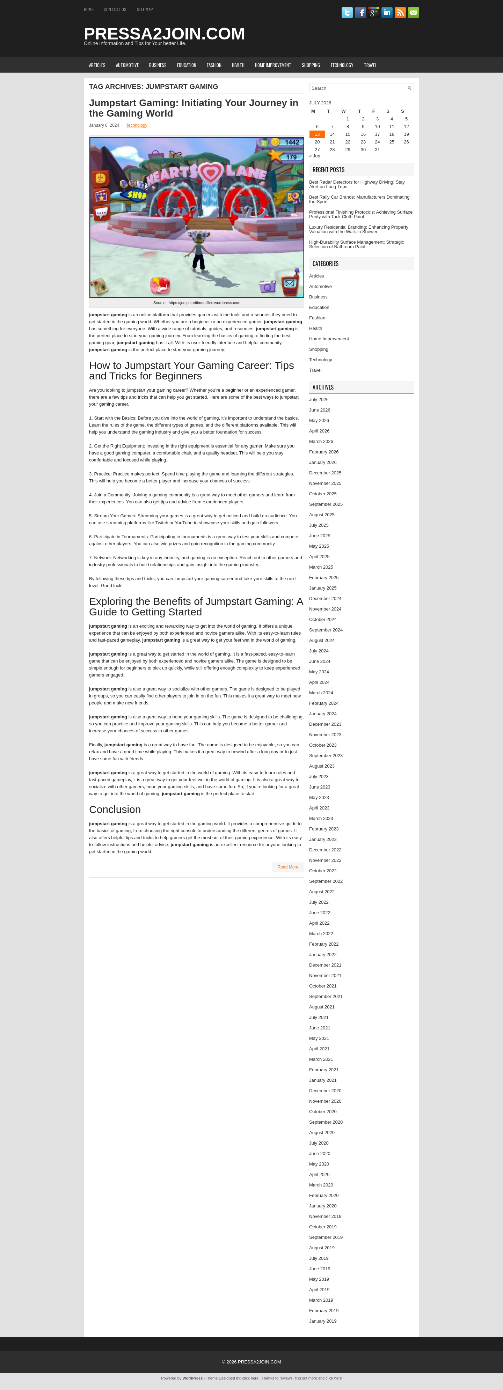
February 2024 (324, 703)
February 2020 (324, 1195)
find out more (306, 1378)
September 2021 (326, 996)
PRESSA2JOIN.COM (164, 33)
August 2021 (322, 1007)
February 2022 (324, 944)
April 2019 (319, 1289)
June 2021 (319, 1027)
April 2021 (319, 1048)
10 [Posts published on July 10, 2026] (377, 126)
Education (186, 64)
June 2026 (319, 410)
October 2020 (323, 1111)
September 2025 (326, 504)
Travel (370, 64)
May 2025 (319, 546)
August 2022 (322, 891)
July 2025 (319, 525)
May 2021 (319, 1038)
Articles (97, 64)
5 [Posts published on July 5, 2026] (406, 118)
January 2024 (323, 713)
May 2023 (319, 797)
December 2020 (325, 1090)
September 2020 (326, 1122)
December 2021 (325, 965)
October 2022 (323, 870)
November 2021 (325, 975)
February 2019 (324, 1310)
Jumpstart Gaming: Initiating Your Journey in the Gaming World (193, 108)
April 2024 (319, 682)
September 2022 (326, 881)
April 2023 (319, 808)
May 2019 (319, 1279)
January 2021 (323, 1080)
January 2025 (323, 588)
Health (238, 64)
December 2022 (325, 849)
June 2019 (319, 1268)
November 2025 (325, 483)
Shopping (311, 64)
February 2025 (324, 577)
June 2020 (319, 1153)
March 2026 (321, 441)
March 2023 (321, 818)
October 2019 (323, 1226)
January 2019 (323, 1321)
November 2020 (325, 1101)
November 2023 (325, 734)
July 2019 (319, 1258)
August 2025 (322, 514)
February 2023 (324, 828)
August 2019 (322, 1247)
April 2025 (319, 556)
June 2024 (319, 661)
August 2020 (322, 1132)
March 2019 (321, 1300)
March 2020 (321, 1185)
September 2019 (326, 1237)
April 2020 (319, 1174)
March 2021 (321, 1059)
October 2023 (323, 745)
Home (88, 9)
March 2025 (321, 567)
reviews (285, 1378)
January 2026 (323, 462)
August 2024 (322, 640)
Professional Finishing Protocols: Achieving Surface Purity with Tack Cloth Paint (361, 214)
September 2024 (326, 630)
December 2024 (325, 598)
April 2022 (319, 923)
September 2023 (326, 755)
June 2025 (319, 535)
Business (158, 64)
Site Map (145, 9)
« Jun (314, 155)
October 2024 (323, 619)
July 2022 (319, 902)
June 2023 (319, 787)
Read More (288, 867)
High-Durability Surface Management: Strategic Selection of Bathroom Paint (356, 244)
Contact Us (115, 9)
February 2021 (324, 1069)
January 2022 (323, 954)
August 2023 (322, 766)
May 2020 (319, 1164)
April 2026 (319, 431)
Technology (341, 64)
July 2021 (319, 1017)
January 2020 (323, 1205)
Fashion (214, 64)
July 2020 (319, 1143)
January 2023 (323, 839)
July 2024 (319, 650)
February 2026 (324, 451)
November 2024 (325, 609)
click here (250, 1378)
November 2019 (325, 1216)
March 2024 (321, 692)
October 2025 (323, 493)
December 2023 (325, 724)
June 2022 (319, 912)
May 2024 (319, 671)
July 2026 (319, 399)
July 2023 (319, 776)
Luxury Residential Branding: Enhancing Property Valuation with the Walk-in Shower (358, 229)
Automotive (127, 64)
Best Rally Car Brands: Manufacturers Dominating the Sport (359, 199)
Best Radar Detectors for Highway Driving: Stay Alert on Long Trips (357, 184)
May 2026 (319, 420)
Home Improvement (273, 64)
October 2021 (323, 986)
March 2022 (321, 933)
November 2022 (325, 860)
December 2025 (325, 472)
